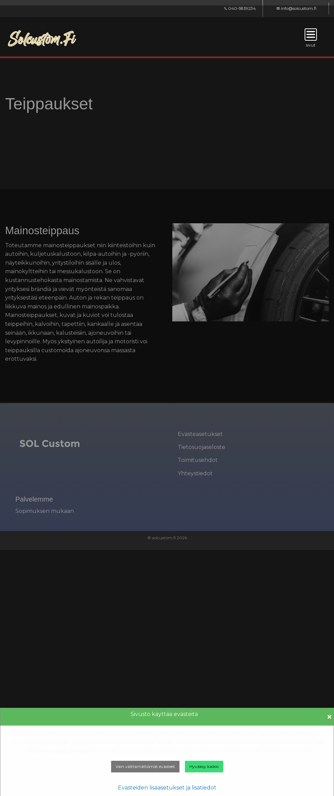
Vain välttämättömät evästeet (145, 766)
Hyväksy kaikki (204, 766)
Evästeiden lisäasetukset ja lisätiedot (167, 787)
